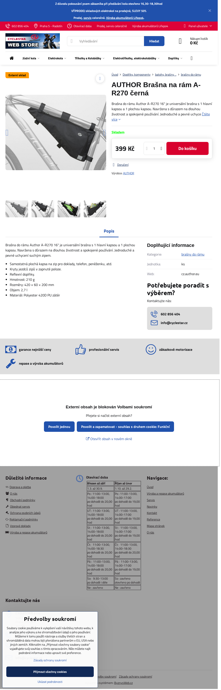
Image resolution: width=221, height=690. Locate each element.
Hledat (154, 41)
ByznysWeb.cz (123, 682)
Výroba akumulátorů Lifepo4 (125, 17)
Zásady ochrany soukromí (135, 676)
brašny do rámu (192, 254)
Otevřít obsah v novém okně (109, 438)
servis (88, 17)
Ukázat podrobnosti (50, 682)
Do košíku (187, 148)
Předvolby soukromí (103, 676)
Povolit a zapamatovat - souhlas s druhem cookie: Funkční (125, 426)
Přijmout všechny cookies (50, 671)
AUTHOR (128, 173)
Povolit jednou (59, 426)
